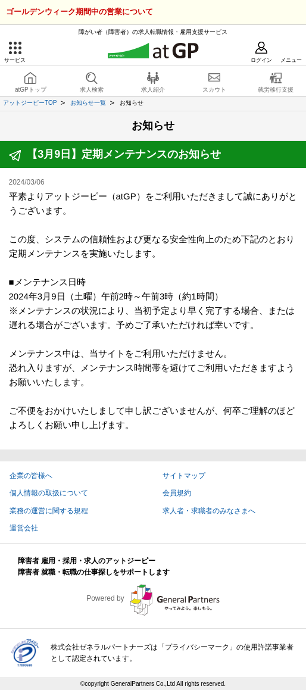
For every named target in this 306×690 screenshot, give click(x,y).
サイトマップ (184, 476)
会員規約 (177, 493)
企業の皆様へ (31, 476)
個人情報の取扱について (49, 493)
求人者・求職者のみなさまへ (209, 511)
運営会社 (24, 528)
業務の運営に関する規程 (49, 511)
